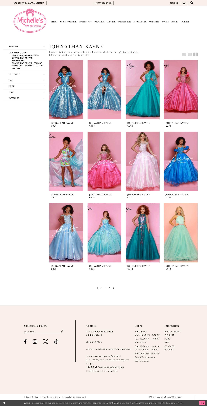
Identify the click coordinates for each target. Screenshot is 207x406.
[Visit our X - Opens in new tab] (45, 341)
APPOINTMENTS (173, 331)
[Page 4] (110, 287)
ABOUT (168, 339)
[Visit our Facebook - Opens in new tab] (25, 341)
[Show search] (192, 3)
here (180, 402)
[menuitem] (28, 3)
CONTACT (169, 346)
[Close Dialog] (4, 402)
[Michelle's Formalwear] (30, 20)
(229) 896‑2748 (94, 342)
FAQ (167, 342)
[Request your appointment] (28, 3)
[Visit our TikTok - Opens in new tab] (56, 341)
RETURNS (169, 350)
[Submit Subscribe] (61, 332)
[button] (174, 3)
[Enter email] (43, 332)
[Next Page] (114, 287)
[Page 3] (105, 287)
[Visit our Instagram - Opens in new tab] (35, 341)
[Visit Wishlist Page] (184, 3)
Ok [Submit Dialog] (202, 402)
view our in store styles (77, 55)
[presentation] (66, 89)
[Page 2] (101, 287)
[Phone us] (103, 3)
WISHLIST (169, 335)
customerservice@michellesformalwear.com (108, 349)
